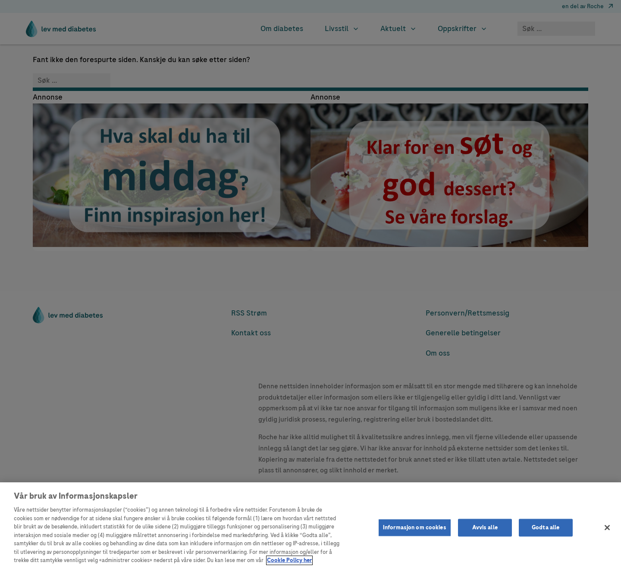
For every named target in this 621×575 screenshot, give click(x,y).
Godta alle (545, 527)
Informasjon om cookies (414, 527)
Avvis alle (485, 527)
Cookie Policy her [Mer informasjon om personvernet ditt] (289, 560)
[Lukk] (607, 527)
